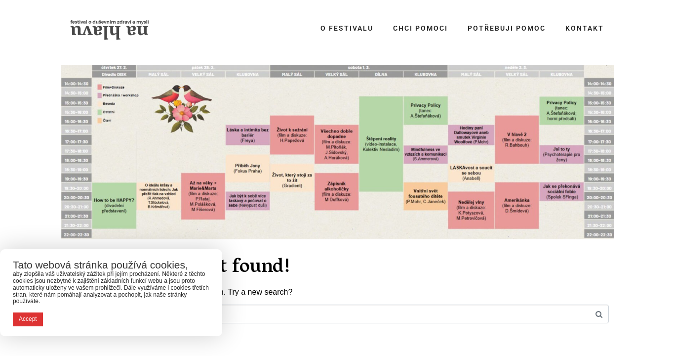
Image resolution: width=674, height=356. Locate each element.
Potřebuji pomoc (507, 28)
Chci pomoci (420, 28)
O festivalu (346, 28)
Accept (28, 318)
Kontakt (584, 28)
